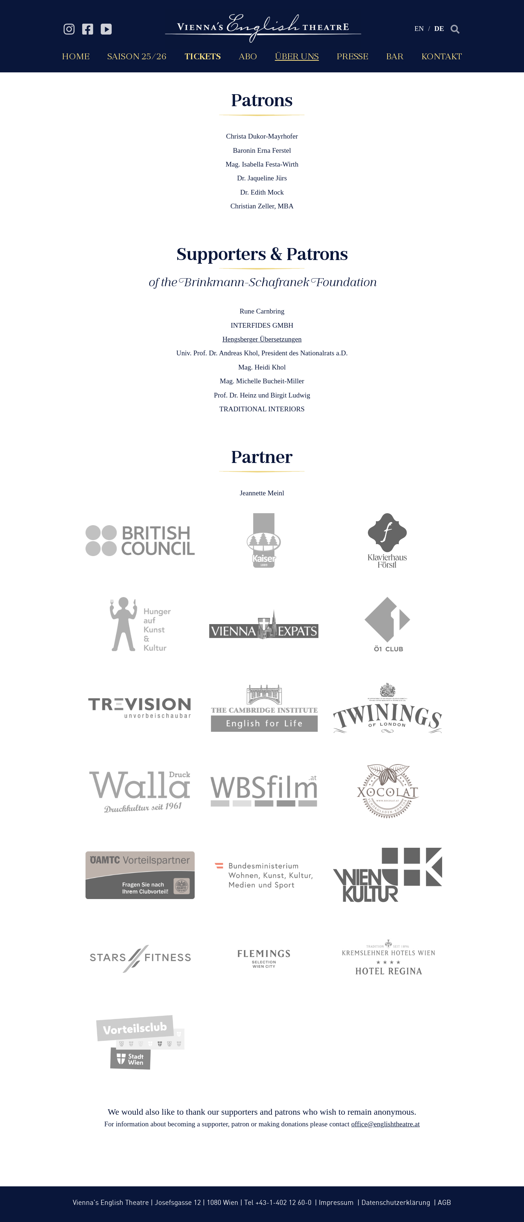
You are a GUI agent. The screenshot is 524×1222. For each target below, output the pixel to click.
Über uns (297, 56)
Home (76, 56)
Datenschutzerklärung (396, 1203)
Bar (395, 56)
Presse (352, 56)
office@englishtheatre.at (385, 1124)
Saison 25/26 (137, 56)
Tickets (202, 56)
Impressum (337, 1203)
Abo (248, 56)
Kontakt (441, 56)
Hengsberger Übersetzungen (262, 339)
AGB (444, 1203)
